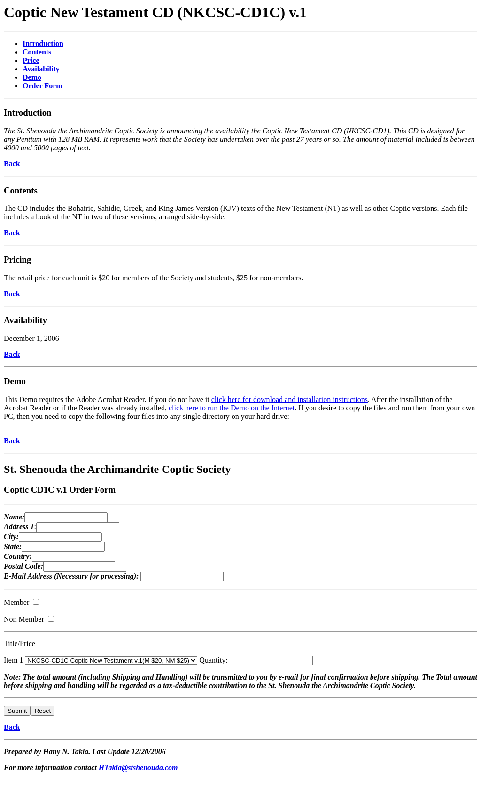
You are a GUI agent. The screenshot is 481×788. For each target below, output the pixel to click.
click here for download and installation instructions (289, 399)
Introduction (28, 112)
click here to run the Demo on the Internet (232, 408)
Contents (21, 190)
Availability (25, 320)
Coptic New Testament (78, 12)
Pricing (17, 259)
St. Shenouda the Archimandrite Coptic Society (117, 469)
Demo (15, 381)
